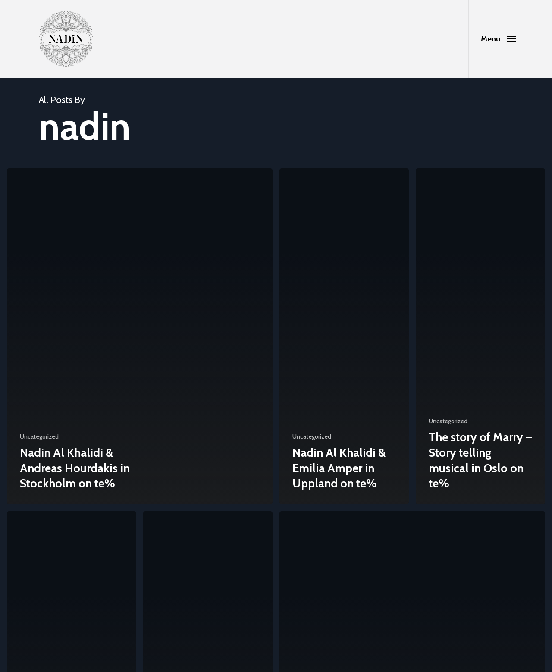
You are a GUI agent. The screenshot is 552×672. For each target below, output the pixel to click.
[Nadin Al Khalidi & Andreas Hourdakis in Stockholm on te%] (140, 336)
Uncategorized (39, 436)
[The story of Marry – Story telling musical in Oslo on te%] (480, 336)
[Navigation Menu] (498, 39)
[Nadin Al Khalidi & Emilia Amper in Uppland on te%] (344, 336)
